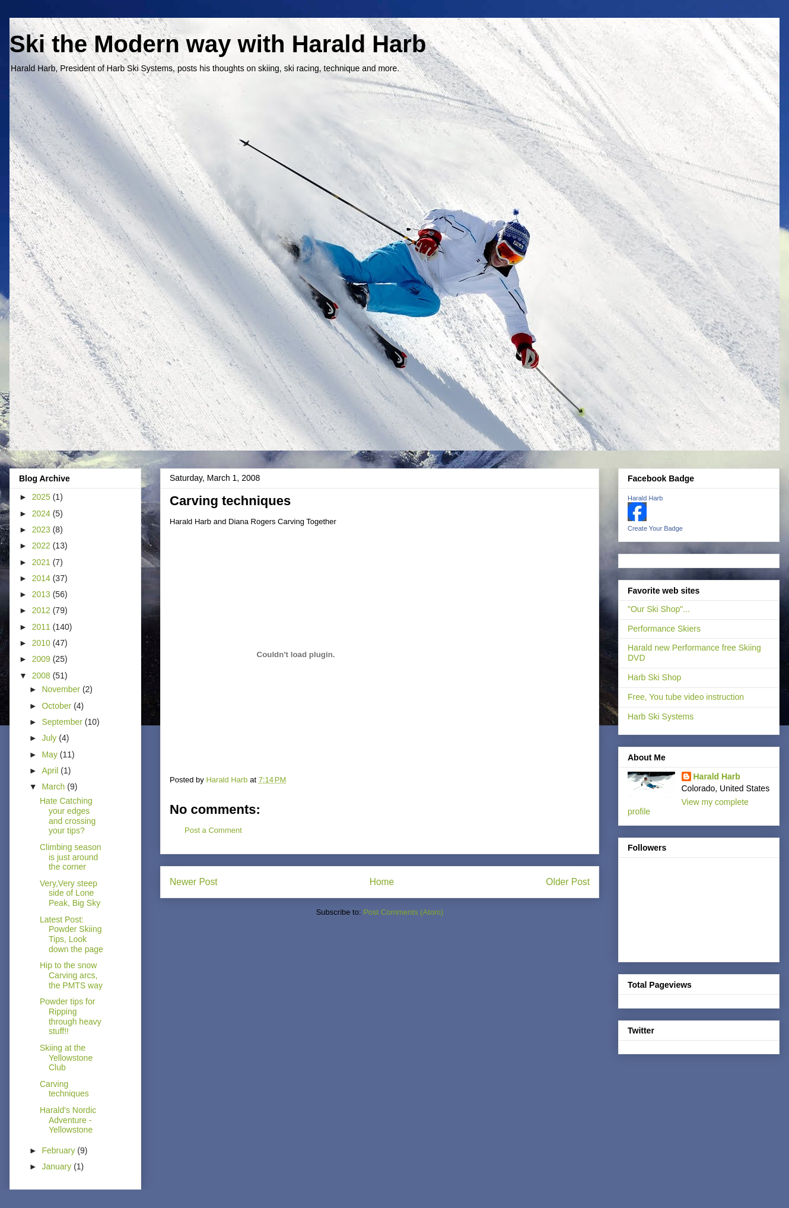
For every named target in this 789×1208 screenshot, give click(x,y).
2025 (42, 497)
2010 (42, 643)
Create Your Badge (655, 528)
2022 (42, 545)
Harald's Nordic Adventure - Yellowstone (68, 1120)
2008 (42, 675)
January (58, 1166)
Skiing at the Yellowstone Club (66, 1058)
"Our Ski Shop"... (659, 609)
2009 (42, 659)
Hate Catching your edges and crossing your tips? (68, 815)
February (59, 1150)
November (62, 689)
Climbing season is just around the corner (70, 857)
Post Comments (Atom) (403, 912)
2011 (42, 627)
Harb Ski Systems (660, 716)
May (50, 754)
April (51, 770)
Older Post (568, 882)
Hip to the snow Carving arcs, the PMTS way (71, 975)
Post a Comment (213, 830)
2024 (42, 513)
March (54, 786)
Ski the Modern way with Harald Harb (217, 44)
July (50, 738)
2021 (42, 562)
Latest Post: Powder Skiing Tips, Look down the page (71, 934)
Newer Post (194, 882)
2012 (42, 610)
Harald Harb (645, 498)
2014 (42, 578)
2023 (42, 529)
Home (382, 882)
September (63, 722)
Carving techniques (64, 1089)
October (58, 706)
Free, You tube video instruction (686, 697)
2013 (42, 594)
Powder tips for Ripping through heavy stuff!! (70, 1016)
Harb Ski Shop (654, 677)
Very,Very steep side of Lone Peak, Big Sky (70, 893)
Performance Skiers (664, 628)
